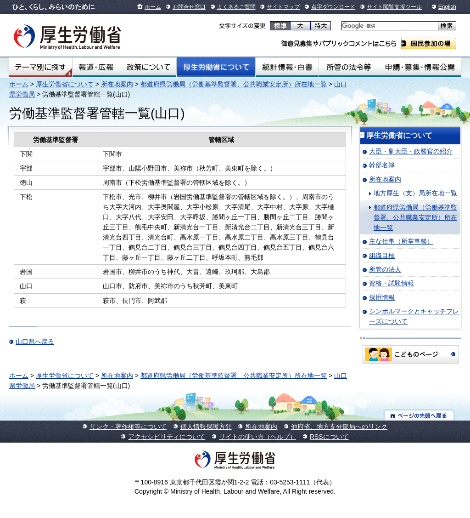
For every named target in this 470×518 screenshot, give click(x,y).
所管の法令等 (348, 67)
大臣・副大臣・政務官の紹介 (411, 151)
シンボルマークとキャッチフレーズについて (414, 316)
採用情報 (382, 297)
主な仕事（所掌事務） (401, 241)
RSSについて (329, 436)
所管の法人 (385, 269)
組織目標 (382, 255)
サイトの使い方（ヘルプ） (257, 436)
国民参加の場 (428, 43)
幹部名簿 (382, 165)
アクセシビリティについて (166, 436)
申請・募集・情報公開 (419, 67)
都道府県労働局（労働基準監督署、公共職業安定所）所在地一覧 (233, 84)
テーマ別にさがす (40, 67)
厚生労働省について (216, 67)
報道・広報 (96, 67)
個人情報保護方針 (206, 426)
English (447, 7)
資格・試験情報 (391, 283)
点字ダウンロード (333, 7)
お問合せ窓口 (189, 7)
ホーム (153, 7)
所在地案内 (117, 84)
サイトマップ (283, 7)
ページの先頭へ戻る (419, 415)
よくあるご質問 (236, 7)
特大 (320, 26)
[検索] (389, 26)
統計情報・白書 (287, 67)
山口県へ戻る (35, 341)
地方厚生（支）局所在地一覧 (415, 193)
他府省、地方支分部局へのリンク (339, 426)
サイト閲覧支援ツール (394, 7)
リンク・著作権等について (128, 426)
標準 (280, 26)
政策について (148, 67)
